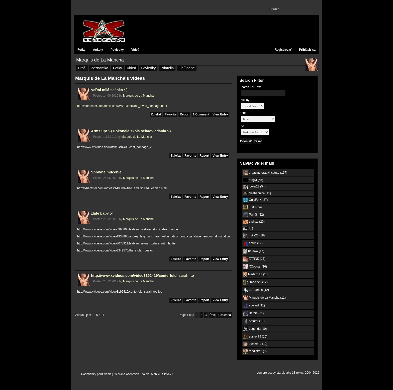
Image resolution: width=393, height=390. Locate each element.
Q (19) (250, 228)
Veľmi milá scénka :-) (109, 90)
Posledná (224, 315)
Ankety (98, 49)
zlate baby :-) (102, 213)
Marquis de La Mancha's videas (110, 78)
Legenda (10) (255, 329)
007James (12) (256, 290)
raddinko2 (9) (255, 351)
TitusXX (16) (253, 251)
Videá (135, 49)
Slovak (166, 374)
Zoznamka (99, 68)
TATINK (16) (254, 259)
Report (184, 114)
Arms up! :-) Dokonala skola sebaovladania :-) (131, 131)
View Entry (220, 114)
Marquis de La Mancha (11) (264, 297)
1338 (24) (252, 207)
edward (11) (254, 305)
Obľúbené (186, 68)
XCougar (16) (255, 266)
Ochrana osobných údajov (131, 374)
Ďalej (213, 315)
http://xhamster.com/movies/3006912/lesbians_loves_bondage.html (122, 106)
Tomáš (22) (253, 214)
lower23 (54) (254, 187)
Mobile (155, 374)
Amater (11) (254, 321)
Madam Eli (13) (256, 274)
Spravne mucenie (106, 172)
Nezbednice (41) (257, 193)
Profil (82, 68)
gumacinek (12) (255, 282)
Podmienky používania (96, 374)
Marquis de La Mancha (100, 59)
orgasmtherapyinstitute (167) (265, 172)
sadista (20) (254, 221)
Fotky (81, 49)
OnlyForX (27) (255, 200)
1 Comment (201, 114)
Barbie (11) (253, 313)
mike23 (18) (254, 235)
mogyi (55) (253, 180)
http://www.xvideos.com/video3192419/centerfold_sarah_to (142, 276)
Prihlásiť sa (307, 49)
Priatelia (167, 68)
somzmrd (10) (255, 344)
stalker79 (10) (255, 336)
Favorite (170, 114)
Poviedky (117, 49)
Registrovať (282, 49)
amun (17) (253, 243)
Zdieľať (156, 114)
